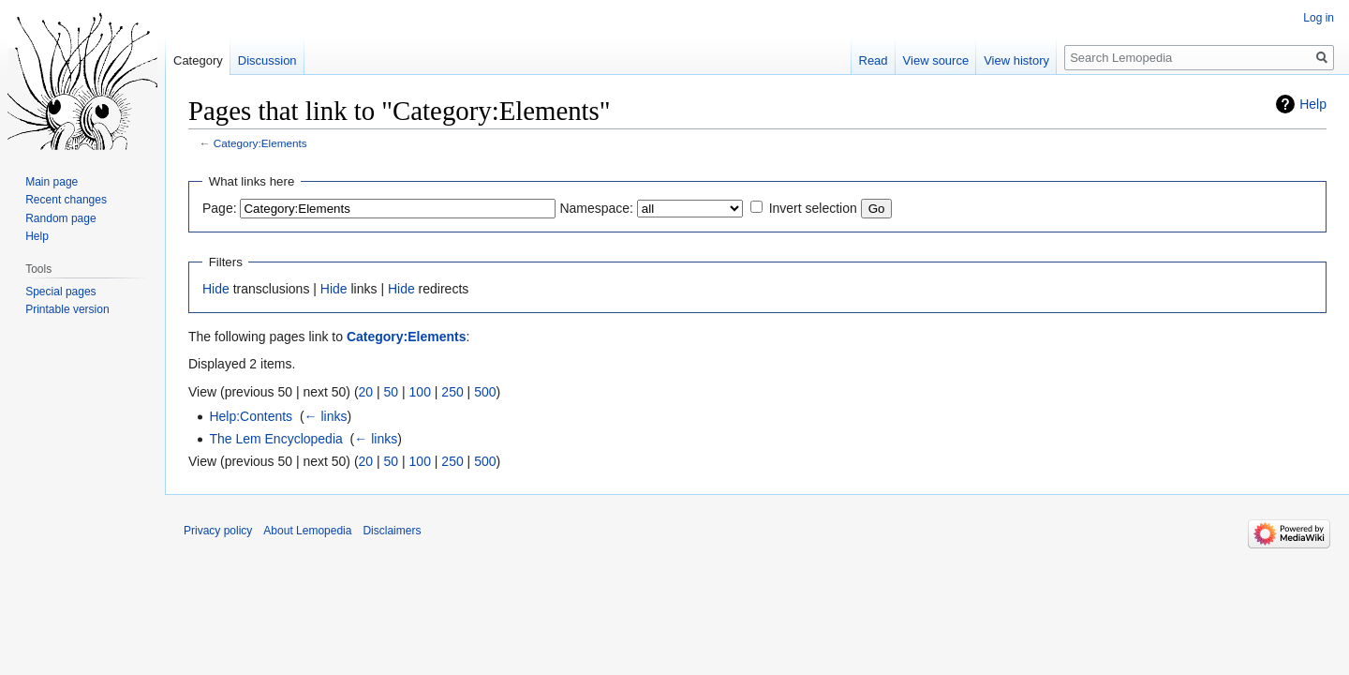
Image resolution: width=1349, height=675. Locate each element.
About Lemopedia (307, 530)
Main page (51, 181)
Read (873, 60)
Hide (216, 288)
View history (1016, 60)
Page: (219, 208)
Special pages (60, 291)
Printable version (67, 309)
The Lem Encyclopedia (275, 438)
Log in (1318, 17)
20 (366, 391)
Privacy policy (218, 530)
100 (420, 391)
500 (485, 391)
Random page (60, 218)
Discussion (267, 60)
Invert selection (813, 208)
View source (936, 60)
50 (391, 391)
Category (198, 60)
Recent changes (66, 199)
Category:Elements (260, 143)
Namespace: (596, 208)
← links (326, 416)
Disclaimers (392, 530)
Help (1313, 104)
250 (452, 391)
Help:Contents (250, 416)
